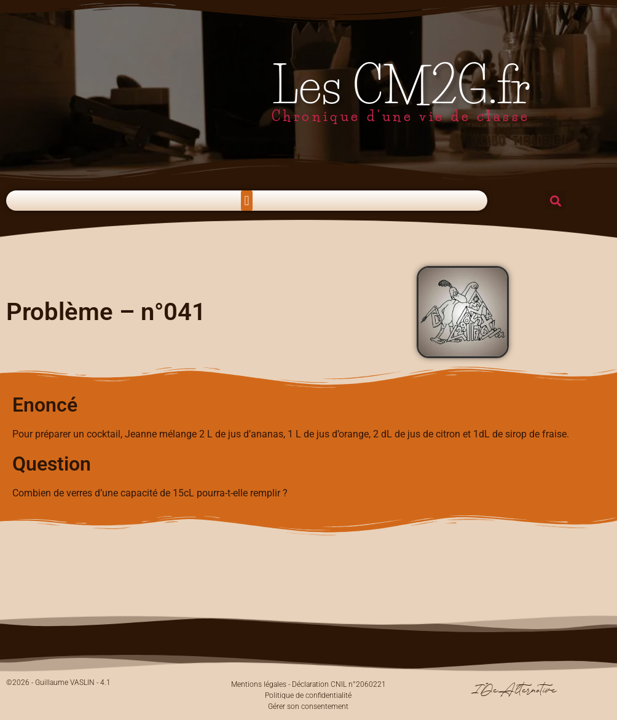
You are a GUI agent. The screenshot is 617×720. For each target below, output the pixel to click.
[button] (247, 200)
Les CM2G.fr (401, 85)
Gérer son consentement (308, 706)
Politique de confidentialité (308, 695)
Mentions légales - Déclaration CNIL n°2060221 (308, 684)
